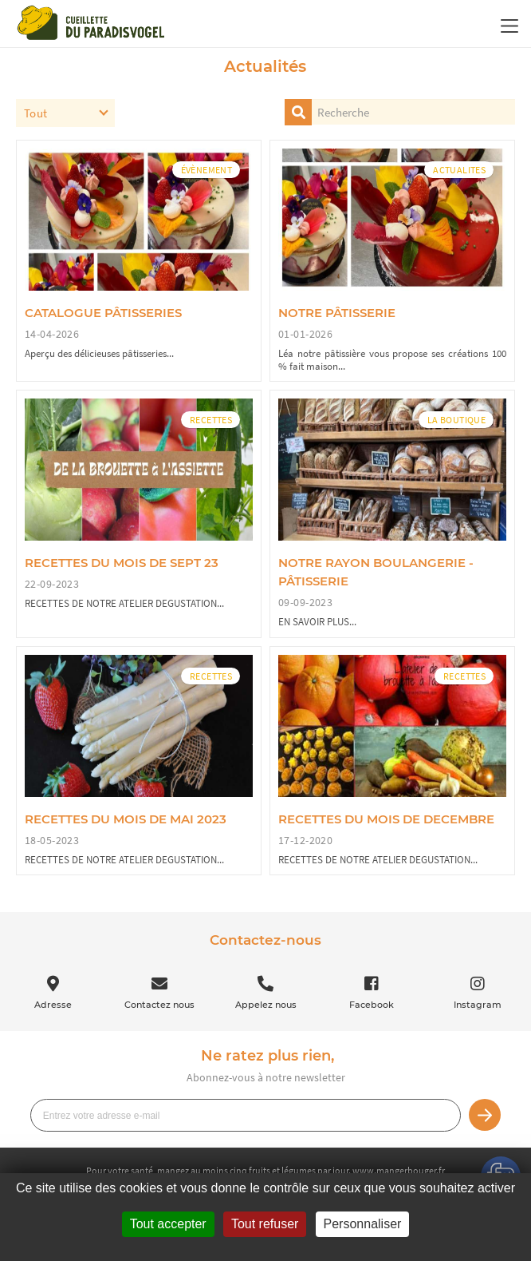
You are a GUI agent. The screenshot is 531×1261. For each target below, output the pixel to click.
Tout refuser (264, 1224)
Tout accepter (168, 1224)
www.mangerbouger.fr (398, 1170)
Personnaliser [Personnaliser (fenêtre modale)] (363, 1224)
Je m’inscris (485, 1115)
